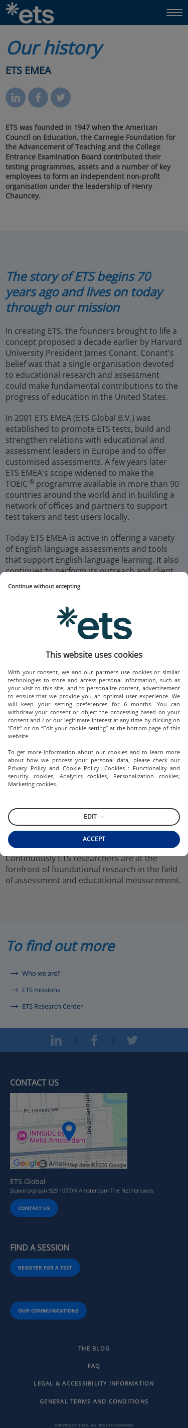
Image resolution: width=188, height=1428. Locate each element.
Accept (94, 839)
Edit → (94, 816)
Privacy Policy (27, 768)
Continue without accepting (44, 586)
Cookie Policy (81, 768)
